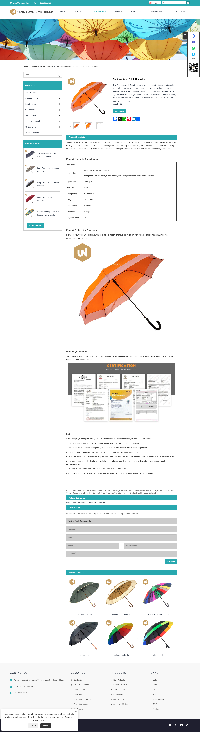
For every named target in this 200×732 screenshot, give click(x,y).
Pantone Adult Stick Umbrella (86, 67)
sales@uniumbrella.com (22, 3)
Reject (33, 726)
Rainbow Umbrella (121, 655)
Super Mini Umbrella (33, 121)
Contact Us (179, 12)
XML (155, 695)
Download (135, 12)
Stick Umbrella (47, 67)
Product (156, 709)
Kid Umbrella (30, 110)
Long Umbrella (84, 655)
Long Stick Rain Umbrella (76, 503)
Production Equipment (82, 700)
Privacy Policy (39, 720)
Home (62, 12)
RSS (155, 690)
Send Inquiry (157, 12)
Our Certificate (79, 690)
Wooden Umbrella (85, 615)
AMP (155, 704)
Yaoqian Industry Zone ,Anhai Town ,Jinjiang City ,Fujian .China (39, 680)
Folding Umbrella (31, 99)
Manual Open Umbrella (121, 615)
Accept (45, 726)
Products (100, 12)
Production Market (81, 704)
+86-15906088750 (43, 3)
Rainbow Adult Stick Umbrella (158, 615)
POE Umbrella (30, 127)
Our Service (78, 709)
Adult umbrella (158, 655)
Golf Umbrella (30, 116)
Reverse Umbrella (32, 133)
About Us (79, 12)
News (118, 12)
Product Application (81, 685)
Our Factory (78, 680)
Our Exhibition (79, 695)
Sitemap (156, 685)
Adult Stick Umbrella (63, 67)
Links (155, 680)
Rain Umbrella (30, 93)
